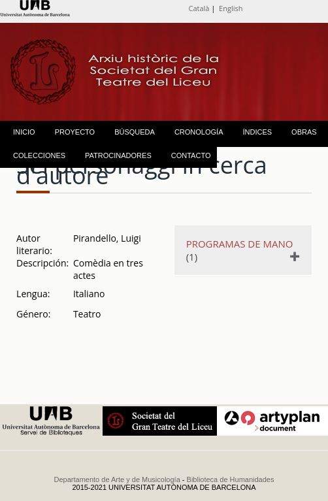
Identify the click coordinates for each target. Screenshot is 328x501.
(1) (242, 250)
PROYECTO (75, 132)
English (230, 8)
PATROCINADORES (118, 155)
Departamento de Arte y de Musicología (117, 479)
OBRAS (304, 132)
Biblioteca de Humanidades (230, 479)
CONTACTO (191, 155)
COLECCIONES (39, 155)
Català (199, 8)
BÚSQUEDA (134, 132)
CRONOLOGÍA (198, 132)
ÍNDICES (257, 132)
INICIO (24, 132)
